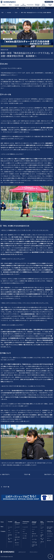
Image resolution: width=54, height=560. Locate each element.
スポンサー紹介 (34, 539)
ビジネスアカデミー (50, 536)
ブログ (16, 12)
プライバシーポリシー (34, 552)
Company (3, 531)
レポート (48, 538)
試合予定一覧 (34, 533)
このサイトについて (22, 552)
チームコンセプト (25, 527)
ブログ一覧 (6, 487)
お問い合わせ (10, 541)
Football (9, 12)
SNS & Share (49, 2)
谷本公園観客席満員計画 (27, 314)
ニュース (9, 532)
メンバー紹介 (25, 535)
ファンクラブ (17, 544)
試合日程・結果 (17, 537)
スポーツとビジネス (50, 533)
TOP (2, 12)
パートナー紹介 (17, 532)
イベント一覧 (25, 533)
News (2, 526)
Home (2, 522)
